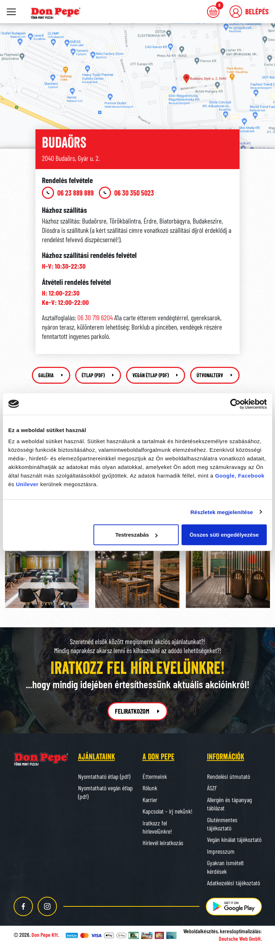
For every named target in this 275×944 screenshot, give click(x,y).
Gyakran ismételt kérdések (225, 867)
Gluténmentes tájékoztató (222, 824)
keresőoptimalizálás (240, 931)
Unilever (27, 484)
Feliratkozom (137, 711)
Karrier (150, 800)
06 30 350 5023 (126, 193)
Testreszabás (136, 535)
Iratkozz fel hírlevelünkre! (157, 827)
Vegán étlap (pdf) (155, 375)
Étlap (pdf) (98, 375)
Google (225, 476)
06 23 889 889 (68, 193)
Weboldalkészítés (200, 931)
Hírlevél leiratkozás (163, 843)
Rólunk (150, 788)
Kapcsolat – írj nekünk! (168, 811)
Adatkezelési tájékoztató (233, 883)
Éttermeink (155, 776)
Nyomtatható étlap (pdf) (104, 776)
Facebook (251, 476)
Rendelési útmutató (228, 776)
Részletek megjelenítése (221, 512)
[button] (249, 12)
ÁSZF (212, 788)
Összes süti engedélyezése (224, 535)
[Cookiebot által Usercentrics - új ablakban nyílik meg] (235, 403)
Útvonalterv (215, 375)
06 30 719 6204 (95, 317)
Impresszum (221, 851)
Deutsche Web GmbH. (240, 938)
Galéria (51, 375)
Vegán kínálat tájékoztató (234, 839)
